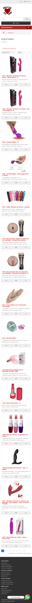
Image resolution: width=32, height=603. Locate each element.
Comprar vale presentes (7, 582)
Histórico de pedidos (6, 590)
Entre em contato (5, 572)
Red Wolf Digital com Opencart (18, 599)
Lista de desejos (5, 592)
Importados (11, 32)
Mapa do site (4, 576)
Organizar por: (5, 52)
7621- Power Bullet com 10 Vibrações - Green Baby (14, 305)
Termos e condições (6, 568)
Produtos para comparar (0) (9, 48)
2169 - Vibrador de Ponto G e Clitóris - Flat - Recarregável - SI (16, 109)
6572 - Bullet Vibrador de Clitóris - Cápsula (16, 207)
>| (24, 551)
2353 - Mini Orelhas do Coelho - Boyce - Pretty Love (14, 537)
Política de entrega (5, 564)
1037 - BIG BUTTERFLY (9, 338)
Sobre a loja (4, 563)
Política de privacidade (6, 566)
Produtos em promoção (7, 584)
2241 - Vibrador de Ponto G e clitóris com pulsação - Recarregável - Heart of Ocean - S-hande (16, 502)
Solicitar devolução (5, 574)
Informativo (4, 593)
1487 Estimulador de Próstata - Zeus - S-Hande (15, 468)
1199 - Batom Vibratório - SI (11, 403)
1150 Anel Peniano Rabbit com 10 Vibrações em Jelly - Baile (12, 370)
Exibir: (19, 52)
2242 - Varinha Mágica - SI (10, 142)
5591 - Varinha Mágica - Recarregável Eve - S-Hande (15, 174)
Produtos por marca (6, 580)
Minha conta (4, 588)
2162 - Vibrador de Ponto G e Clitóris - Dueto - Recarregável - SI (14, 76)
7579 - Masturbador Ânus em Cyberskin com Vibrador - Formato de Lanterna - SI (15, 272)
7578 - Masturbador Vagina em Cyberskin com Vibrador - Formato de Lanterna (15, 239)
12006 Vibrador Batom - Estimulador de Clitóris (15, 435)
